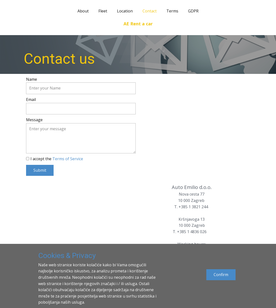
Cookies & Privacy (67, 255)
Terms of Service (67, 158)
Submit (39, 170)
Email (31, 99)
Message (34, 119)
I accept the (56, 158)
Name (31, 79)
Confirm (221, 274)
